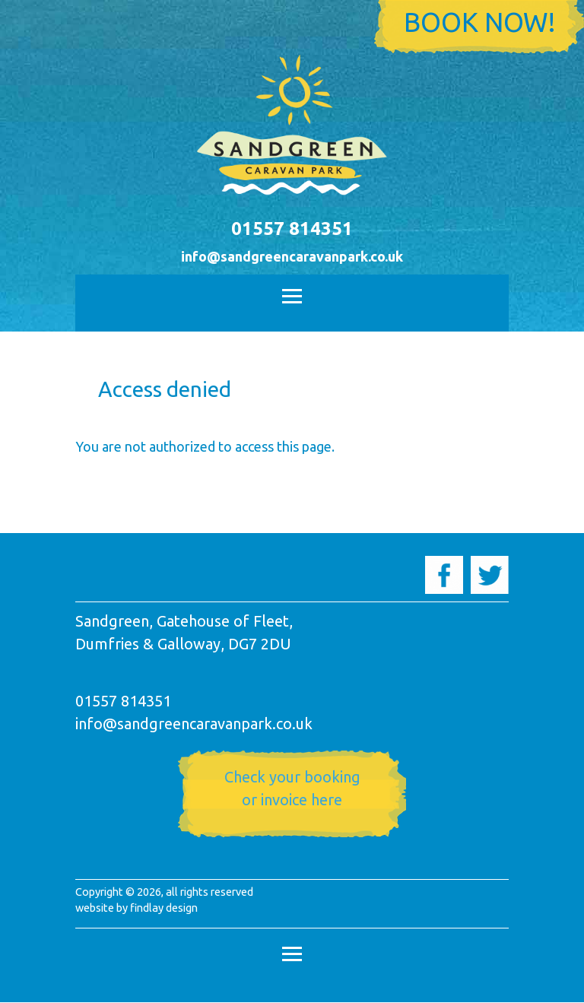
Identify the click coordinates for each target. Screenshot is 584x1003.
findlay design (164, 907)
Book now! (479, 22)
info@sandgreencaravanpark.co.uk (292, 256)
